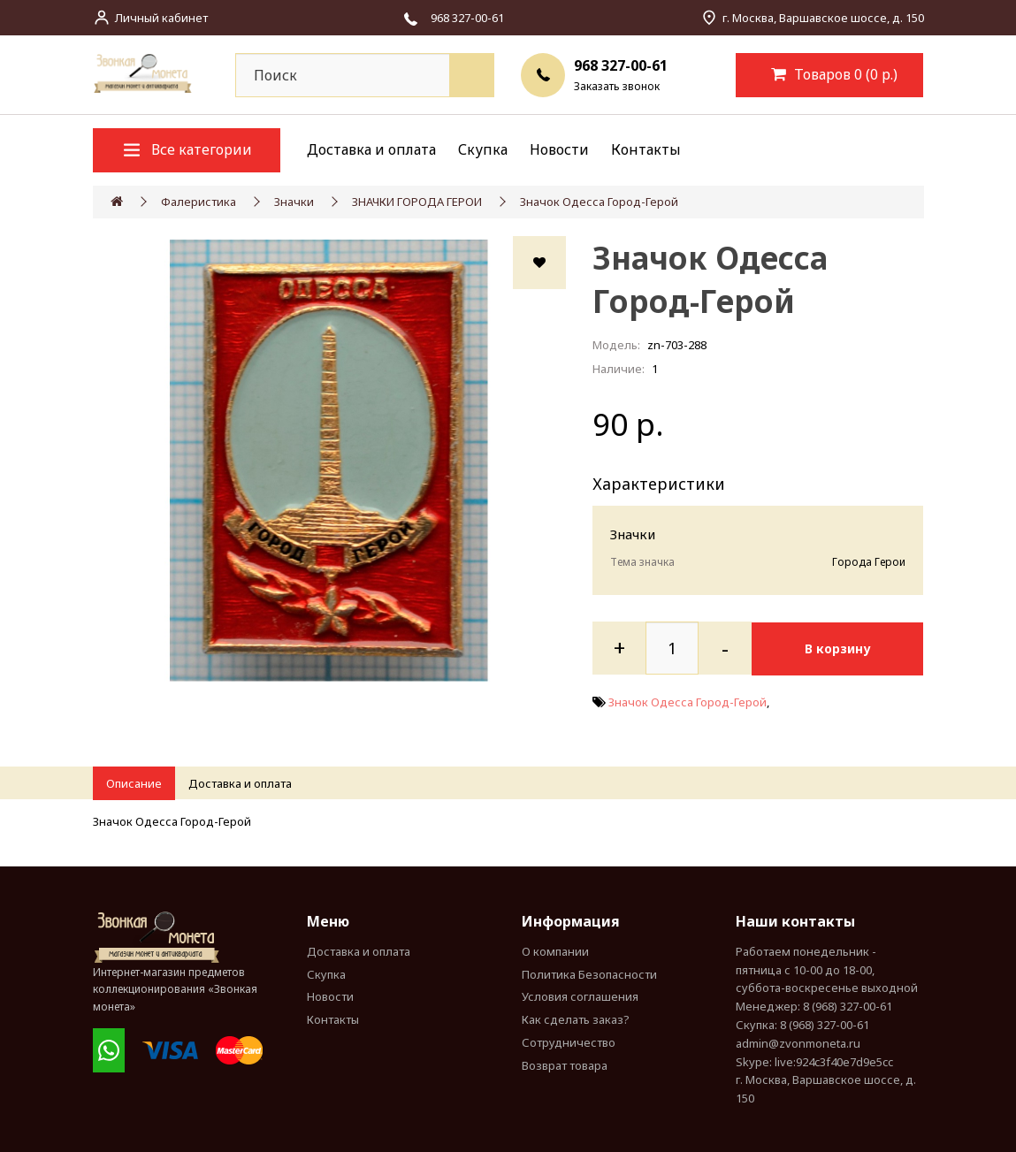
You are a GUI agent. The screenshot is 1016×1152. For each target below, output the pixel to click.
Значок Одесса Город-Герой (599, 202)
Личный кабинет (161, 18)
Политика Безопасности (589, 974)
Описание (134, 783)
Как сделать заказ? (576, 1019)
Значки (294, 202)
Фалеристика (198, 202)
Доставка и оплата (371, 149)
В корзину (841, 647)
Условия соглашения (580, 996)
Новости (559, 149)
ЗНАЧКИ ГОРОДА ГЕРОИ (417, 202)
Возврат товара (564, 1065)
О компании (555, 951)
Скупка (483, 149)
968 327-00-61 (621, 65)
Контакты (646, 149)
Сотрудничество (568, 1042)
